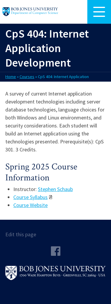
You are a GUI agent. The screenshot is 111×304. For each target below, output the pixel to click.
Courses (27, 76)
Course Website (30, 205)
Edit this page (20, 234)
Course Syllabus (30, 197)
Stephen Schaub (55, 189)
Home (10, 76)
